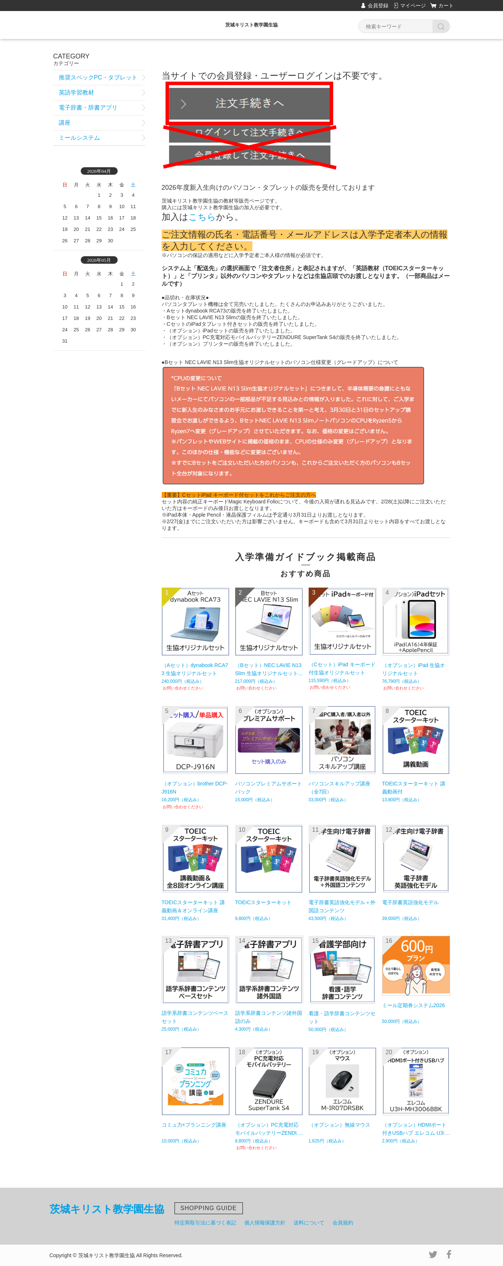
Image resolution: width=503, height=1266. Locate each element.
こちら (202, 217)
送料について (309, 1223)
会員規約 (343, 1223)
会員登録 (378, 5)
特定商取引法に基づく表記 (205, 1223)
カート (446, 5)
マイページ (413, 5)
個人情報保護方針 (264, 1223)
